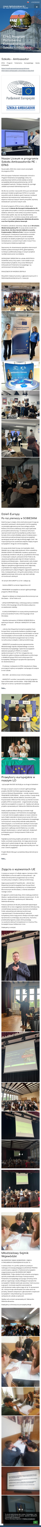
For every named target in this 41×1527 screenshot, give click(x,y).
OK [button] (35, 1522)
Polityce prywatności (29, 1519)
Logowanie (35, 2)
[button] (28, 2)
